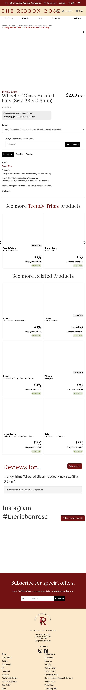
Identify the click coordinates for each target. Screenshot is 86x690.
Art (3, 672)
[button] (66, 11)
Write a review (74, 469)
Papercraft (6, 676)
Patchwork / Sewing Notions (30, 26)
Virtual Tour (76, 18)
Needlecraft (6, 669)
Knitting (5, 665)
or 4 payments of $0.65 (20, 117)
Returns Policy (50, 672)
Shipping (19, 155)
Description (7, 155)
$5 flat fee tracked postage (54, 3)
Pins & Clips (47, 26)
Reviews (29, 155)
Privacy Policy (50, 676)
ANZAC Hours (50, 687)
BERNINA (5, 679)
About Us (48, 665)
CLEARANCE (7, 661)
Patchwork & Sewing (9, 26)
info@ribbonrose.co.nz (43, 644)
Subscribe (59, 602)
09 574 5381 (76, 3)
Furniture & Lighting (9, 687)
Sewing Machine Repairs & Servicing (59, 683)
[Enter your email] (39, 602)
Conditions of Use (51, 679)
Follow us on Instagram (73, 521)
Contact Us (57, 18)
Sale (40, 18)
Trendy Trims (9, 91)
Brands (25, 18)
